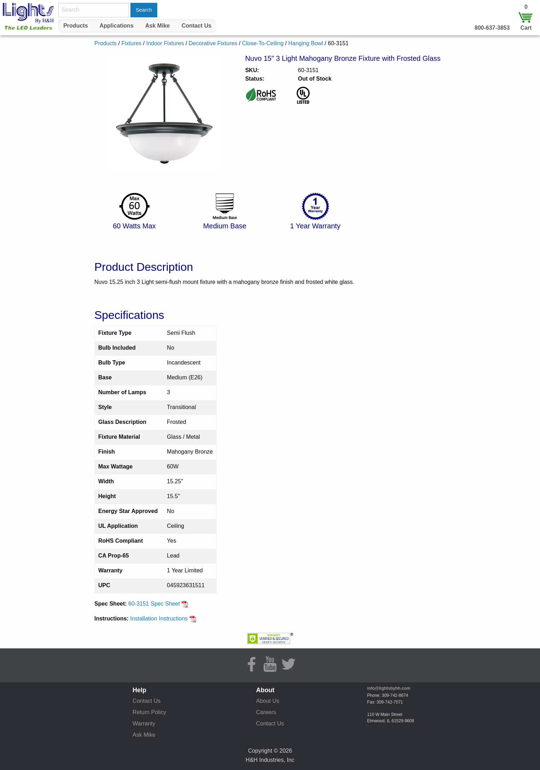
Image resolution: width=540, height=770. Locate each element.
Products (75, 26)
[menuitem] (75, 26)
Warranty (144, 724)
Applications (117, 26)
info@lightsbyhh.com (388, 688)
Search (144, 10)
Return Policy (149, 712)
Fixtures (131, 43)
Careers (266, 712)
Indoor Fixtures (165, 43)
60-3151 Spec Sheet (158, 604)
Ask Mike (157, 26)
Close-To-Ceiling (262, 43)
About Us (267, 701)
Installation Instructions (163, 619)
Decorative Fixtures (213, 43)
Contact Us (196, 26)
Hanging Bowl (305, 43)
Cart (526, 28)
